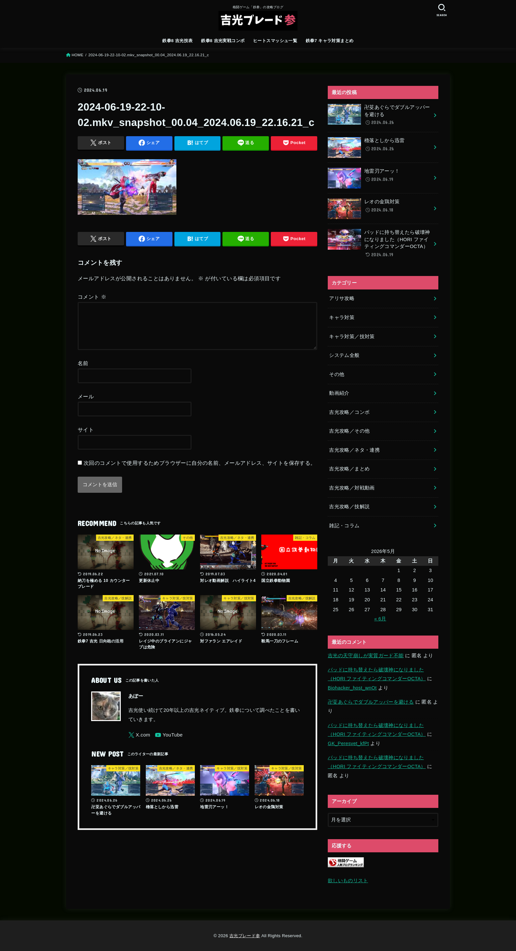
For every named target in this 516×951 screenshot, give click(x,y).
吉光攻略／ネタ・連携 (354, 450)
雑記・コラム (344, 525)
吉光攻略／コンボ (349, 412)
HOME (78, 55)
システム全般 (344, 355)
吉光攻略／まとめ (349, 468)
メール (86, 404)
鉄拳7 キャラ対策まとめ (330, 40)
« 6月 (380, 618)
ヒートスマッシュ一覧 (275, 40)
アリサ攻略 (341, 298)
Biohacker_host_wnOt (352, 687)
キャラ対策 (341, 317)
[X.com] (139, 743)
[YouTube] (169, 743)
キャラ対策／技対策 (351, 336)
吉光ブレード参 (244, 935)
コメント (92, 297)
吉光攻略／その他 (349, 431)
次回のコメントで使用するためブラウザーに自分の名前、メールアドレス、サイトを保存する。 (200, 471)
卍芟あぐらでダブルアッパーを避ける (371, 702)
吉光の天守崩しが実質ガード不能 (365, 655)
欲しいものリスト (348, 880)
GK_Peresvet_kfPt (348, 743)
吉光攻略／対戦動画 (351, 487)
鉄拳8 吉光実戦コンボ (223, 40)
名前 (83, 371)
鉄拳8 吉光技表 (177, 40)
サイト (86, 437)
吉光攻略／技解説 (349, 506)
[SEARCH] (442, 10)
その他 (336, 374)
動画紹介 (339, 393)
